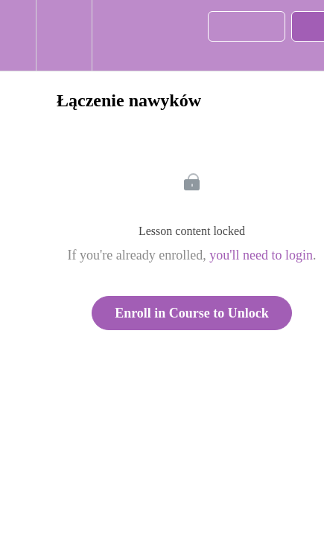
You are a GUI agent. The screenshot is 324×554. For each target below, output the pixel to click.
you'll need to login (261, 255)
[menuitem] (64, 35)
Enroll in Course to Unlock (192, 313)
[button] (18, 35)
